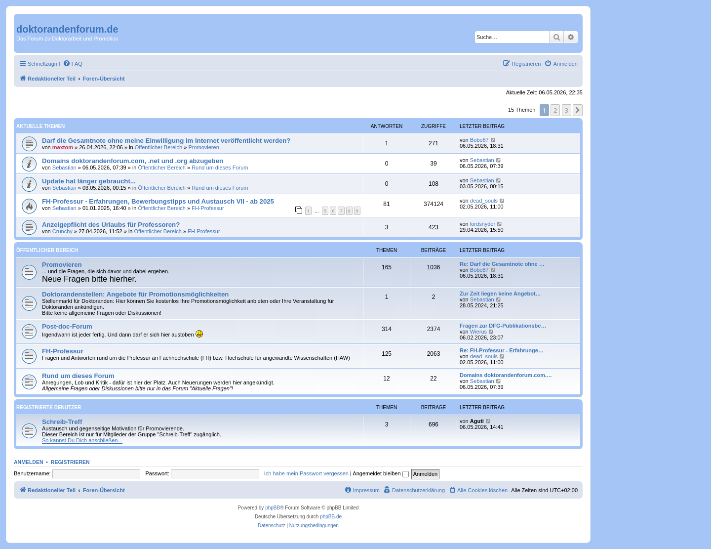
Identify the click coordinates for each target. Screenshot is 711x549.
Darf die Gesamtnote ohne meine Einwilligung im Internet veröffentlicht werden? (166, 140)
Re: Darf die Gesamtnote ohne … (502, 264)
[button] (578, 110)
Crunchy (62, 231)
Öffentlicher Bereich (158, 147)
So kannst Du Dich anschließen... (82, 440)
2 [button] (555, 110)
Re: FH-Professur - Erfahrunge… (502, 350)
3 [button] (566, 110)
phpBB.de (331, 516)
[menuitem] (72, 64)
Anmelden (28, 462)
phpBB (272, 507)
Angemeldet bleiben (380, 473)
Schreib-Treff (62, 421)
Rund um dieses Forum (220, 167)
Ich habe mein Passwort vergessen (306, 473)
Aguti (477, 421)
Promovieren (203, 147)
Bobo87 (479, 140)
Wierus (478, 332)
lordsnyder (482, 224)
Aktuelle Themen (40, 126)
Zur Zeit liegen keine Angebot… (500, 293)
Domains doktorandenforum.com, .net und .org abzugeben (132, 161)
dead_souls (484, 201)
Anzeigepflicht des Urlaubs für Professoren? (111, 224)
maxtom (62, 147)
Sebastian (64, 167)
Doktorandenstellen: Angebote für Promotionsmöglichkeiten (135, 294)
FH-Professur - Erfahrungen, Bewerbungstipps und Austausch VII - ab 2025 (158, 201)
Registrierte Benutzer (48, 407)
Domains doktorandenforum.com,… (506, 375)
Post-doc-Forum (67, 326)
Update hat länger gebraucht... (89, 181)
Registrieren (70, 462)
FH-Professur (208, 208)
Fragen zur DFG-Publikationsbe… (503, 326)
